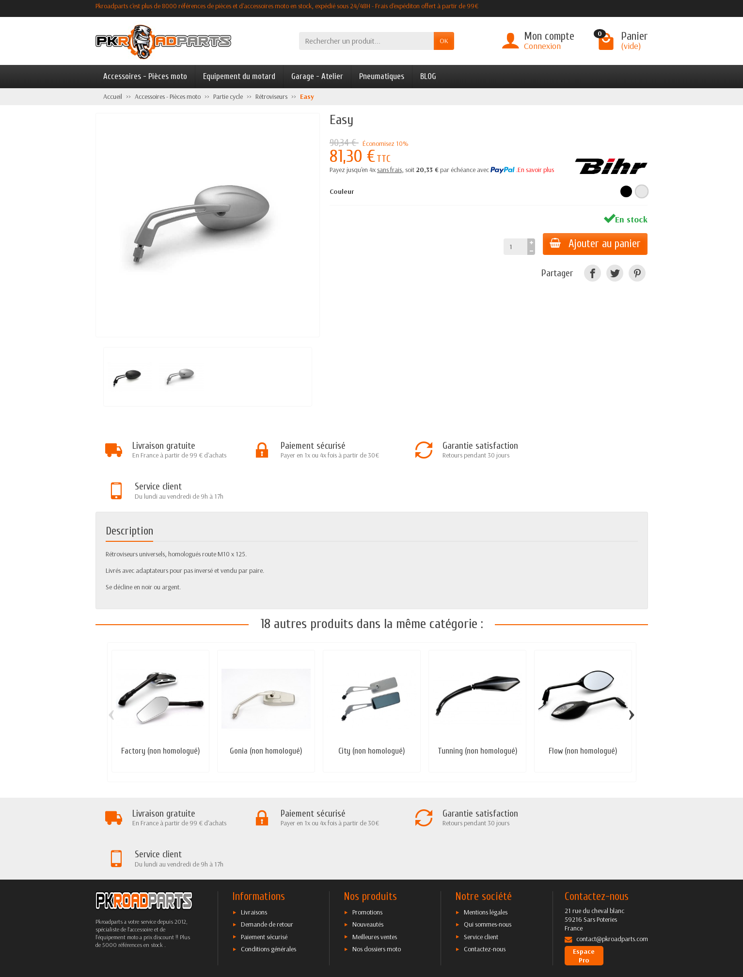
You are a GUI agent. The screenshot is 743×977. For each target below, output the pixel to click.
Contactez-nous (485, 868)
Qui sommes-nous (487, 843)
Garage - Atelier (317, 76)
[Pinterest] (637, 273)
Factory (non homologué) (160, 710)
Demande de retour (267, 843)
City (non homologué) (371, 710)
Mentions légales (485, 831)
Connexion (542, 45)
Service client (481, 855)
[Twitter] (614, 273)
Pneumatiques (381, 76)
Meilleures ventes (374, 855)
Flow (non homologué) (583, 710)
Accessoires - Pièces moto (145, 76)
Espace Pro (584, 875)
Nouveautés (367, 843)
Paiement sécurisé (264, 855)
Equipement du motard (239, 76)
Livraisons (254, 831)
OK (444, 40)
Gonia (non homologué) (266, 710)
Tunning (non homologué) (477, 710)
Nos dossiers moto (376, 868)
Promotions (367, 831)
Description (129, 491)
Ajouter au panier (594, 243)
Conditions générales (268, 868)
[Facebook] (592, 273)
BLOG (428, 76)
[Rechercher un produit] (366, 41)
